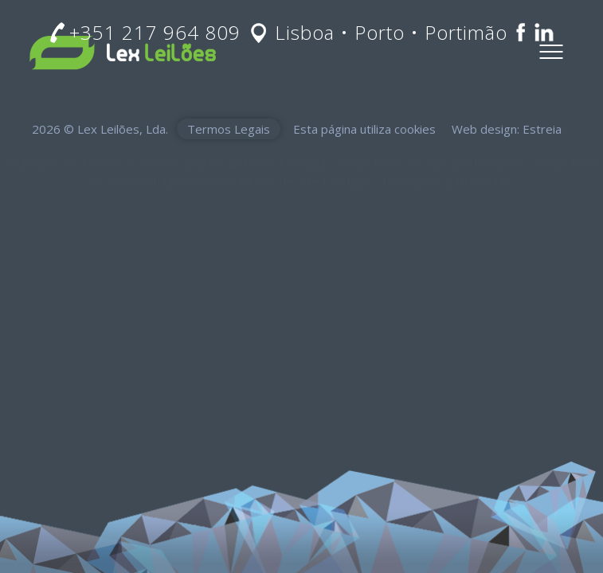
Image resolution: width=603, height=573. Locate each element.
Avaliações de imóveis (64, 162)
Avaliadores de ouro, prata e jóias (431, 162)
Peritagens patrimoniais (447, 181)
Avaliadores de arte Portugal (291, 181)
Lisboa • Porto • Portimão (391, 32)
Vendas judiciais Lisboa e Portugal (233, 162)
